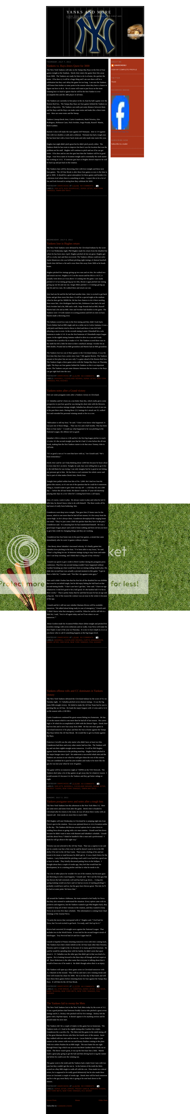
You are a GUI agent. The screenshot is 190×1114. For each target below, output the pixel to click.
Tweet (113, 82)
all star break (61, 989)
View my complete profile (124, 69)
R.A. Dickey (87, 1091)
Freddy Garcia (82, 1089)
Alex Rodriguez (72, 188)
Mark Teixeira (53, 991)
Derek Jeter (87, 188)
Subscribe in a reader (119, 144)
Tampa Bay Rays (63, 190)
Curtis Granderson (93, 640)
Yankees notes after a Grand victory (66, 390)
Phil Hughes (62, 381)
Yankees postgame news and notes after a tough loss (75, 801)
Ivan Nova (64, 642)
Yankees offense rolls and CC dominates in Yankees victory (75, 692)
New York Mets (68, 991)
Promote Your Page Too (120, 132)
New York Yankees (79, 642)
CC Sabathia (76, 989)
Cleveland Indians (74, 378)
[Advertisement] (69, 217)
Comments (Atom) (64, 1106)
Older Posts (103, 1100)
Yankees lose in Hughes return (63, 243)
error (71, 1089)
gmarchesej (120, 65)
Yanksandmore (116, 94)
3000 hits (58, 188)
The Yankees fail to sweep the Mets (66, 1003)
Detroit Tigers (54, 788)
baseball (58, 378)
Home (77, 1100)
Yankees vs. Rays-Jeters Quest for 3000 (68, 65)
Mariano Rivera (98, 1089)
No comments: (87, 186)
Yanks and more (89, 12)
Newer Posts (51, 1100)
